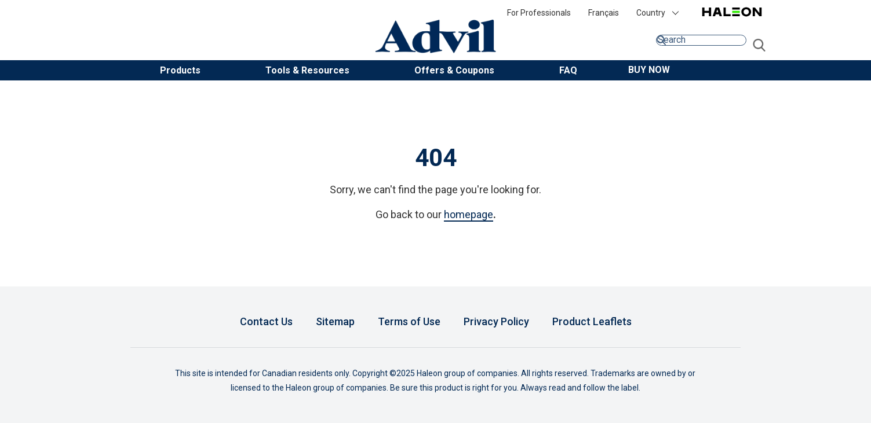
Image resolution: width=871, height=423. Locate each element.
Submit (759, 46)
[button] (649, 69)
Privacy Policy (496, 321)
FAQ (568, 70)
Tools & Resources (307, 70)
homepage (468, 214)
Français (603, 12)
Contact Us (266, 321)
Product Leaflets (592, 321)
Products (180, 70)
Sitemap (335, 321)
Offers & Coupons (454, 70)
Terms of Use (409, 321)
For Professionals (539, 12)
